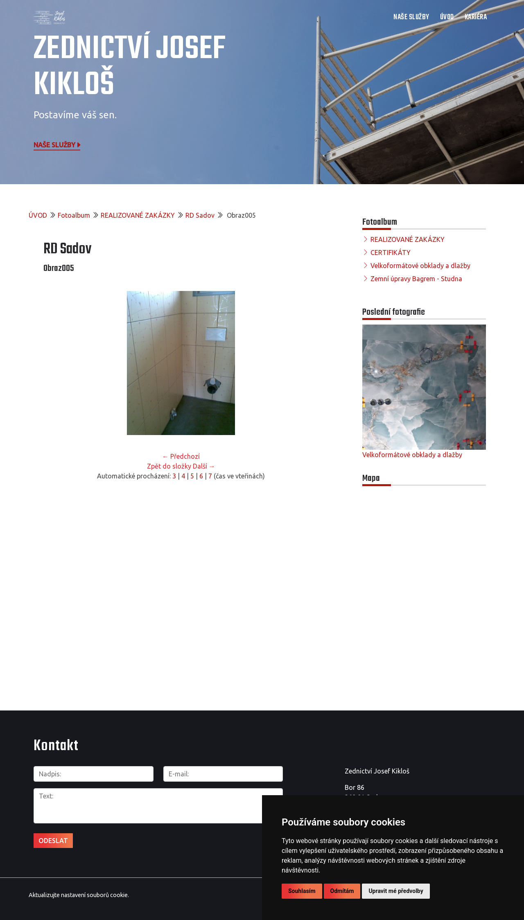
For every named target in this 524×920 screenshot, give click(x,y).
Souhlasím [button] (302, 891)
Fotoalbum (74, 215)
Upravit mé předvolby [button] (395, 891)
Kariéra (476, 17)
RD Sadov (200, 215)
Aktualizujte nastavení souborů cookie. (79, 895)
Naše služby (58, 144)
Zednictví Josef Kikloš (130, 67)
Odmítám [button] (342, 891)
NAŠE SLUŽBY (411, 17)
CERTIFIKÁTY (390, 252)
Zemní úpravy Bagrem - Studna (416, 278)
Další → (204, 466)
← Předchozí (181, 456)
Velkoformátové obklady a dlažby (420, 265)
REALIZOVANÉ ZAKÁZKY (138, 215)
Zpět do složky (169, 466)
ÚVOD (447, 17)
